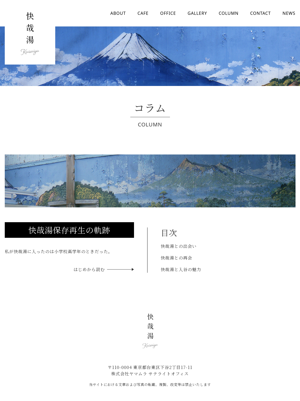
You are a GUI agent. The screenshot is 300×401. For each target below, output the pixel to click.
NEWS (289, 13)
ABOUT (118, 13)
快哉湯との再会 (176, 258)
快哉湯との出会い (179, 246)
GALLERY (197, 13)
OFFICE (168, 13)
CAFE (143, 13)
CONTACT (260, 13)
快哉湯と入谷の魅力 (181, 269)
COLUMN (228, 13)
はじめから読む (89, 269)
